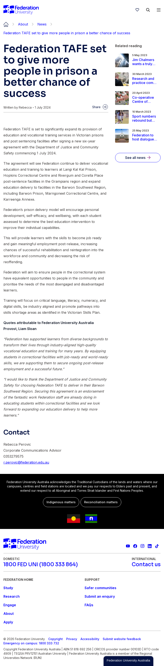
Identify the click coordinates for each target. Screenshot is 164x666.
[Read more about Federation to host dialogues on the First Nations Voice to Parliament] (145, 137)
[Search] (148, 10)
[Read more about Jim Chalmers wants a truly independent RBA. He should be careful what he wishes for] (145, 62)
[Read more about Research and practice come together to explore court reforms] (145, 81)
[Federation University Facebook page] (135, 546)
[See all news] (138, 157)
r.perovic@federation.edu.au (26, 462)
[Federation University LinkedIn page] (149, 546)
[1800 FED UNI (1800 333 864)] (40, 564)
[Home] (21, 10)
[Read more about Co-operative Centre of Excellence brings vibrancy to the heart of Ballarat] (145, 100)
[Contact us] (146, 564)
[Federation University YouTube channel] (128, 546)
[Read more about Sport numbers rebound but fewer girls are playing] (145, 118)
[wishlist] (137, 10)
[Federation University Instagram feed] (142, 546)
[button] (128, 661)
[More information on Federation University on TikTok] (157, 546)
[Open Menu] (159, 10)
